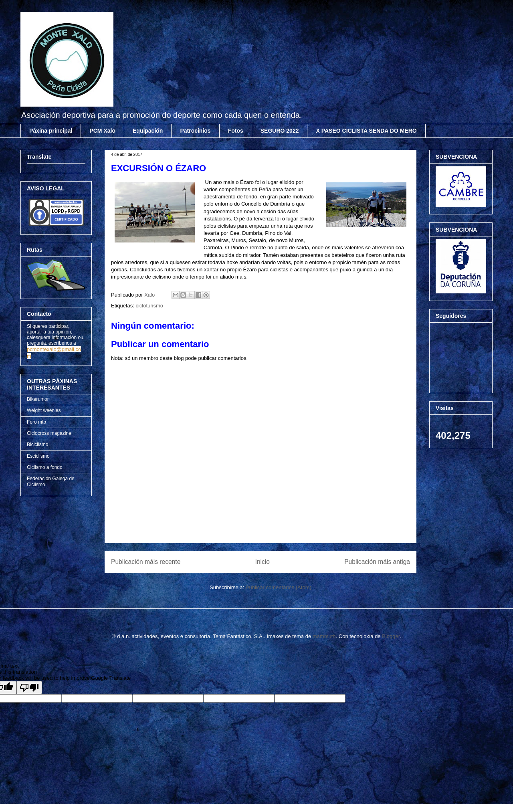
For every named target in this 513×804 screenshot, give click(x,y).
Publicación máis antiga (377, 561)
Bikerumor (38, 399)
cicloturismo (149, 306)
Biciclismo (37, 444)
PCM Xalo (102, 130)
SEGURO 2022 (280, 130)
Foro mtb (36, 422)
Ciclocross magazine (49, 433)
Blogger (391, 636)
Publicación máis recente (145, 561)
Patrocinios (195, 130)
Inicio (262, 561)
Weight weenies (44, 410)
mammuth (324, 636)
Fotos (235, 130)
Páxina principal (50, 130)
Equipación (148, 130)
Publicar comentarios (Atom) (278, 587)
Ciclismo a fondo (45, 467)
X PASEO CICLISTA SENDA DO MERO (366, 130)
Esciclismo (38, 456)
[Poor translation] (29, 687)
